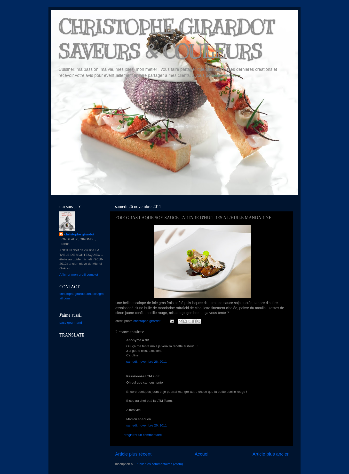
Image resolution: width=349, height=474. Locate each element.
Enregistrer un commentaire (141, 435)
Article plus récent (133, 454)
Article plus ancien (271, 454)
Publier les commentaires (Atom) (159, 464)
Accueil (202, 454)
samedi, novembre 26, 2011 (146, 361)
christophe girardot (79, 234)
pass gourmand (70, 322)
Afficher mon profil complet (78, 274)
